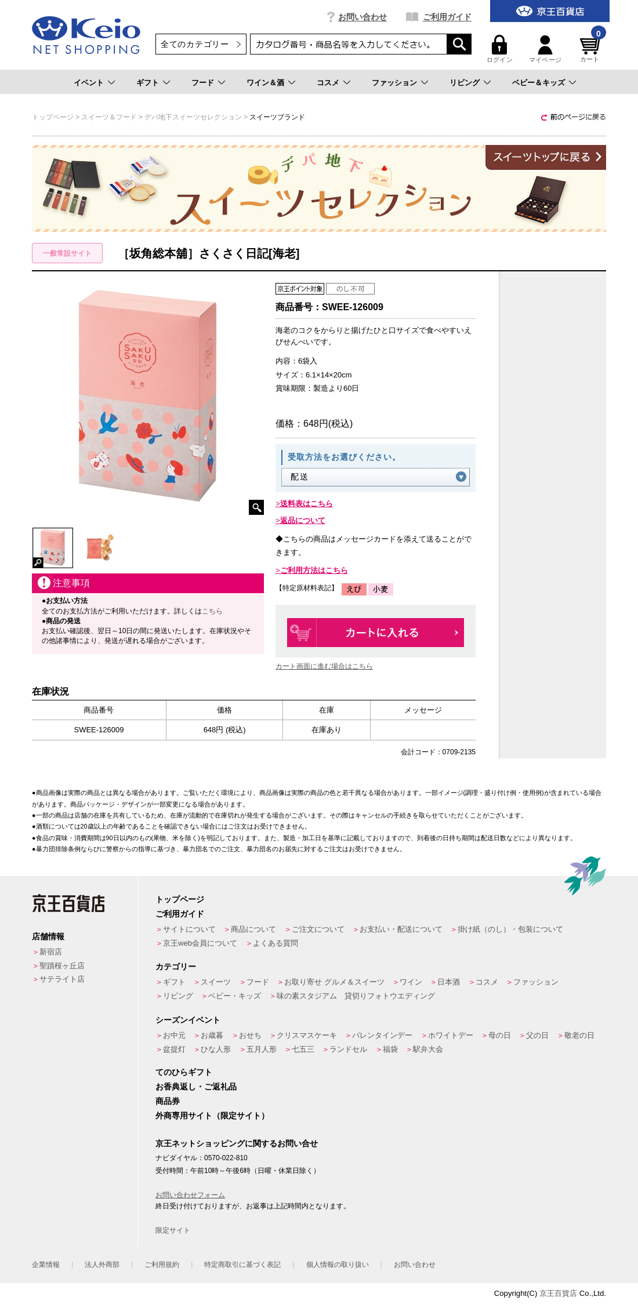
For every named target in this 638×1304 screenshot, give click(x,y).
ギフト (147, 82)
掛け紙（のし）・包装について (510, 929)
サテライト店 (62, 979)
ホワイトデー (450, 1035)
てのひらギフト (183, 1072)
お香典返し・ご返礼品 (196, 1086)
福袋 (390, 1049)
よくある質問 (275, 943)
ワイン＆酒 (265, 82)
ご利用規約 (161, 1265)
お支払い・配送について (401, 929)
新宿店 (50, 951)
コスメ (328, 82)
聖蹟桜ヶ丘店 (62, 965)
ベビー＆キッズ (538, 82)
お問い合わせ (362, 16)
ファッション (394, 82)
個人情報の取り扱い (337, 1265)
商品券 (167, 1101)
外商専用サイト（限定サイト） (212, 1115)
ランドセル (348, 1049)
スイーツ (216, 982)
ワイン (411, 982)
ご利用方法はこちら (314, 570)
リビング (464, 82)
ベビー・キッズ (234, 995)
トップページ (179, 899)
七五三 (303, 1049)
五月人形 (261, 1049)
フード (202, 82)
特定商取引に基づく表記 (242, 1265)
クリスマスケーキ (307, 1035)
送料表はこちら (306, 503)
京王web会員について (200, 943)
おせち (250, 1035)
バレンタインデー (382, 1035)
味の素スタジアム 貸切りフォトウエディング (356, 995)
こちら (212, 611)
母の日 (499, 1035)
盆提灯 (174, 1049)
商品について (253, 929)
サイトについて (189, 929)
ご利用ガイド (447, 16)
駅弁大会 (428, 1049)
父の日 (537, 1035)
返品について (302, 520)
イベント (89, 82)
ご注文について (318, 929)
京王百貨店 (558, 1293)
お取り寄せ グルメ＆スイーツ (334, 982)
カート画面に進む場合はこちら (324, 666)
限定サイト (172, 1230)
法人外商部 (102, 1265)
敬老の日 (579, 1035)
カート (591, 49)
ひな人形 (216, 1049)
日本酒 (448, 982)
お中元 (174, 1035)
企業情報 (46, 1265)
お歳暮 (212, 1035)
